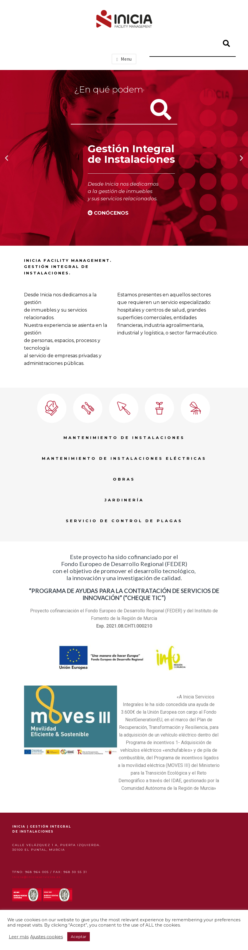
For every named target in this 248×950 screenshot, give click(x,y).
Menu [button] (126, 59)
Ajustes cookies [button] (46, 936)
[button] (6, 158)
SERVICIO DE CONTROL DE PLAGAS (124, 520)
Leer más (19, 936)
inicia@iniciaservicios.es (36, 877)
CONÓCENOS (111, 213)
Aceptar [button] (78, 936)
